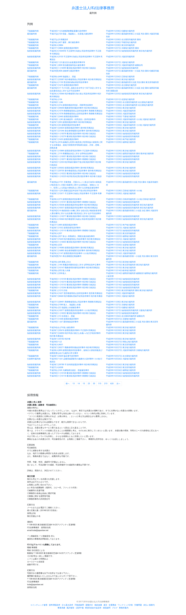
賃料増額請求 (54, 605)
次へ (118, 383)
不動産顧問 (79, 605)
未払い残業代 (149, 605)
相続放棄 (98, 605)
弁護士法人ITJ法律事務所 (93, 8)
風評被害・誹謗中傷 (75, 608)
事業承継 (61, 608)
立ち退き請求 (67, 605)
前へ (68, 383)
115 (99, 383)
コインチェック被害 (38, 605)
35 (94, 383)
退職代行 (89, 605)
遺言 (105, 605)
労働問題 (138, 605)
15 (84, 383)
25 (89, 383)
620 (112, 383)
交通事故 (112, 605)
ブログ (115, 608)
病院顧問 (106, 608)
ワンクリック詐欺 (125, 605)
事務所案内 (123, 608)
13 (73, 383)
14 (79, 383)
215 (105, 383)
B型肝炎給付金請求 (93, 608)
